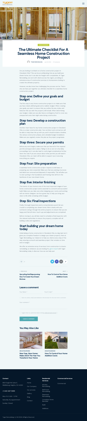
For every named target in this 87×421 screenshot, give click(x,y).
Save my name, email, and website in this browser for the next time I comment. (44, 297)
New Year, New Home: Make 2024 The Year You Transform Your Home (30, 355)
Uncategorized (43, 45)
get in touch (54, 249)
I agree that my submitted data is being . (39, 313)
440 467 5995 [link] (9, 391)
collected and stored (50, 313)
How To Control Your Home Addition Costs (56, 354)
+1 (3, 391)
